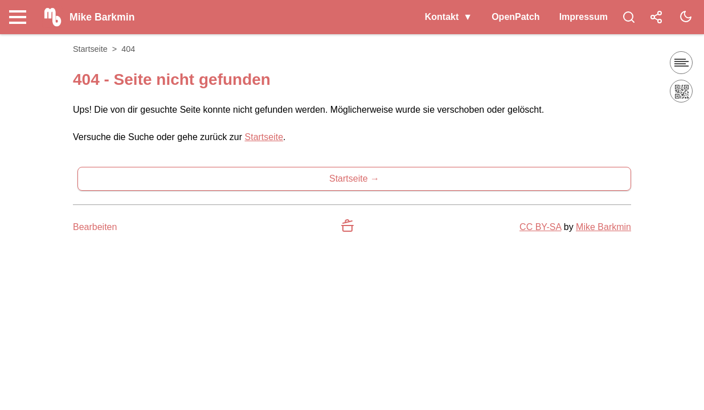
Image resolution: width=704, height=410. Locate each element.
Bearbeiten (95, 227)
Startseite (90, 49)
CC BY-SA (540, 227)
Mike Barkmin (603, 227)
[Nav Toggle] (20, 17)
